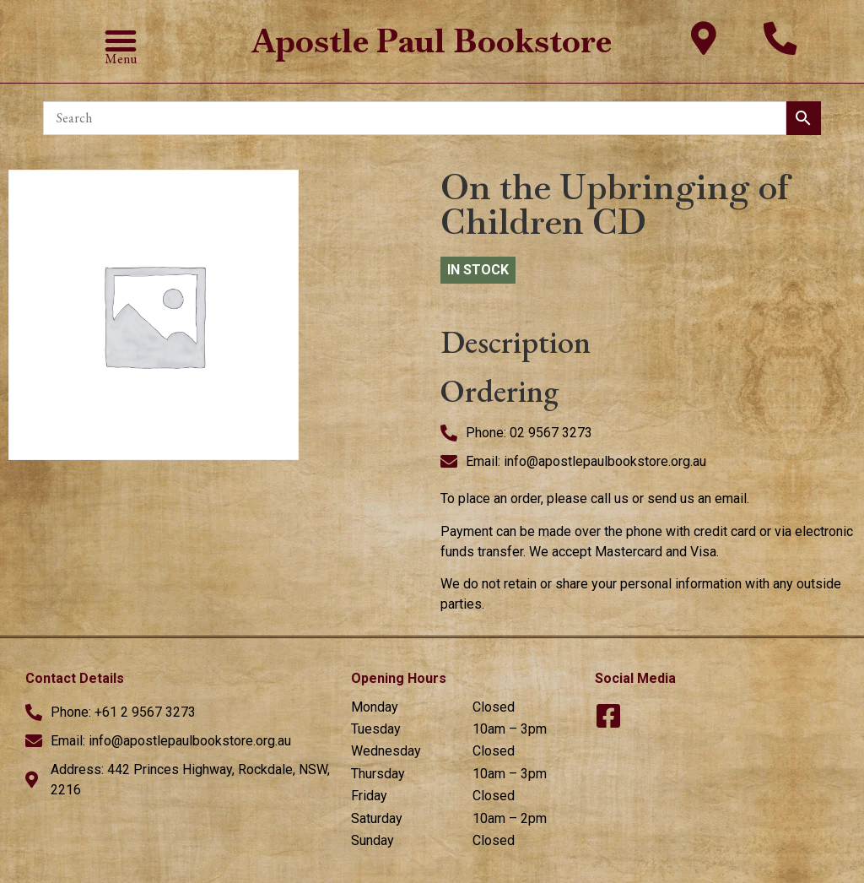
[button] (120, 40)
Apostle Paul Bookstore (432, 41)
